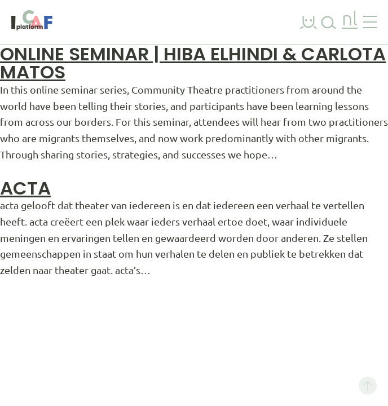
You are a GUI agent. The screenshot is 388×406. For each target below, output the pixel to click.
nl (350, 20)
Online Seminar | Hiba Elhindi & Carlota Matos (193, 63)
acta (25, 188)
